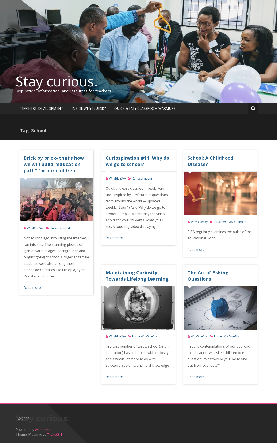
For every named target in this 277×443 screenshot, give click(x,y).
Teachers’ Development (230, 222)
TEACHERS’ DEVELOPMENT (41, 108)
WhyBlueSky (35, 228)
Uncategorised (60, 228)
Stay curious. (57, 81)
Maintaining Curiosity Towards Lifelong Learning (137, 275)
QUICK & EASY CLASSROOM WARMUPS (145, 108)
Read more (32, 287)
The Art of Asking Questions (208, 275)
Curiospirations (142, 178)
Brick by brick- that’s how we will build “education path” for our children (54, 164)
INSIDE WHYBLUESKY (89, 108)
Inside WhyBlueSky (145, 336)
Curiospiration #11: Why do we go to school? (137, 161)
